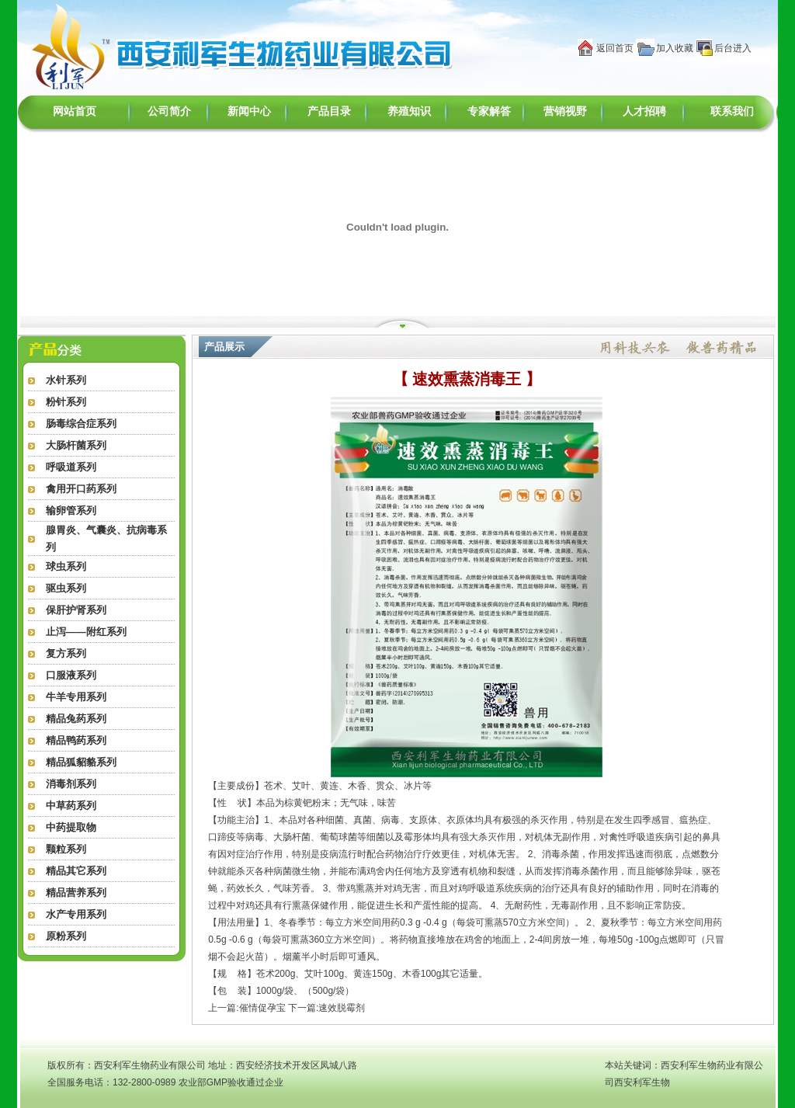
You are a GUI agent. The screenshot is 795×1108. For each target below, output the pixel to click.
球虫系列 (66, 566)
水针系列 (66, 380)
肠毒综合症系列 (81, 423)
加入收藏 (674, 48)
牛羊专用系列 (76, 697)
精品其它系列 (76, 871)
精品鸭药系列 (76, 740)
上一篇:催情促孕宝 (246, 1007)
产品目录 (329, 111)
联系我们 (732, 111)
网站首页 (74, 111)
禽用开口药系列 (81, 489)
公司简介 (169, 111)
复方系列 (66, 653)
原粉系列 (66, 936)
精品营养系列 (76, 892)
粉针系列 (66, 402)
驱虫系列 (66, 588)
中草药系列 (71, 805)
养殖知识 (409, 111)
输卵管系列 (71, 510)
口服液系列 (71, 675)
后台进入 (733, 48)
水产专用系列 (76, 914)
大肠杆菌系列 (76, 445)
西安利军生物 (642, 1082)
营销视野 (565, 111)
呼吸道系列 (71, 467)
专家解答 (489, 111)
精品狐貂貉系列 (81, 762)
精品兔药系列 (76, 718)
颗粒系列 (66, 849)
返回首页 (615, 48)
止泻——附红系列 (86, 631)
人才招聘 (644, 111)
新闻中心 (249, 111)
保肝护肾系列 (76, 610)
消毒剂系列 (71, 784)
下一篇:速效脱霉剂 (326, 1007)
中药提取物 (71, 827)
